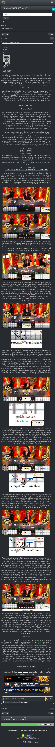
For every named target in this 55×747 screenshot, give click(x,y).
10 (21, 730)
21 (38, 730)
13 (26, 730)
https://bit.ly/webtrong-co (7, 28)
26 (46, 730)
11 (23, 730)
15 (29, 730)
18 (33, 730)
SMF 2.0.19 (20, 739)
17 (32, 730)
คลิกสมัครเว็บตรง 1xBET (26, 105)
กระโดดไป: (39, 724)
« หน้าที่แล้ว (5, 34)
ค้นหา (6, 18)
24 (43, 730)
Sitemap (10, 730)
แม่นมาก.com (32, 666)
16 (30, 730)
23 (41, 730)
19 (35, 730)
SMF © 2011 (26, 739)
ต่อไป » (51, 34)
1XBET (37, 91)
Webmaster (24, 702)
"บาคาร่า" (13, 94)
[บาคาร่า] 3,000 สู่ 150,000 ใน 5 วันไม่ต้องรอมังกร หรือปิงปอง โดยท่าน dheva (26, 169)
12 (24, 730)
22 (40, 730)
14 (27, 730)
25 (44, 730)
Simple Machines (32, 739)
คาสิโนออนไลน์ (7, 82)
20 (37, 730)
